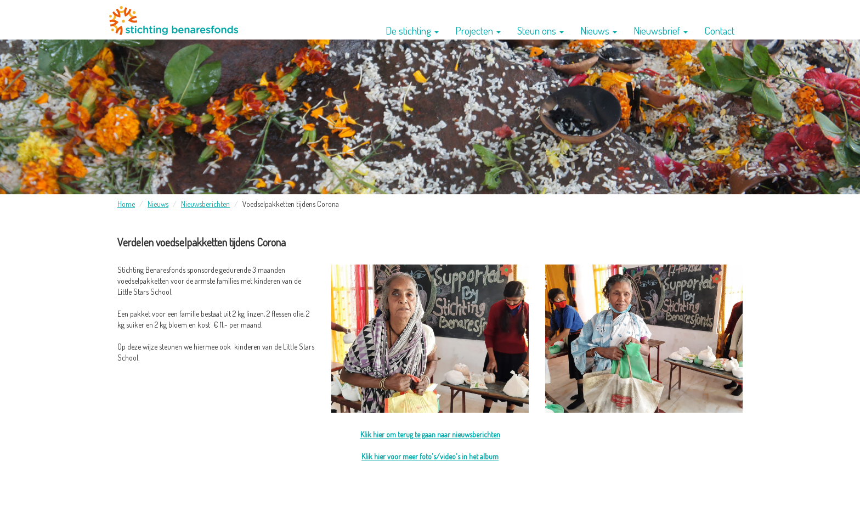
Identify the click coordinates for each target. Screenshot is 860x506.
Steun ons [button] (540, 30)
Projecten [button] (478, 30)
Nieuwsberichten (205, 204)
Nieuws (158, 204)
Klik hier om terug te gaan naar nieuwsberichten (430, 434)
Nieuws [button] (598, 30)
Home (126, 204)
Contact (719, 30)
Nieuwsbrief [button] (660, 30)
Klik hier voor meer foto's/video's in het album (430, 456)
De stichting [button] (412, 30)
